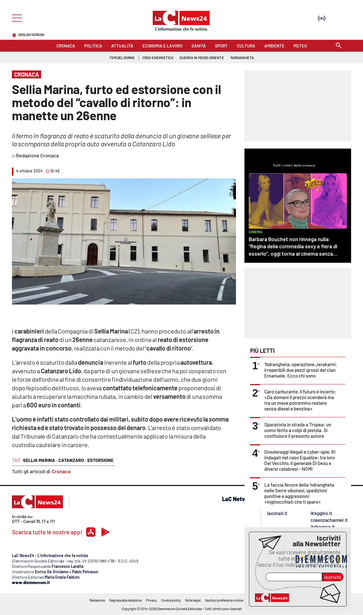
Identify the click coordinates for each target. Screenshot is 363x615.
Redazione (97, 600)
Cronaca (61, 471)
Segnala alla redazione (125, 600)
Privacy (151, 600)
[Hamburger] (15, 17)
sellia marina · (40, 460)
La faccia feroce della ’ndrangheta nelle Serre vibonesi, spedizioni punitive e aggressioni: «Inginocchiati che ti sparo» (299, 493)
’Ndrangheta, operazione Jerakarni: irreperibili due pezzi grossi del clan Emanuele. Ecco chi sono (300, 369)
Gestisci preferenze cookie (224, 600)
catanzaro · (72, 460)
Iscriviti (332, 577)
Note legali (193, 600)
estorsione (100, 460)
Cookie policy (171, 600)
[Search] (338, 46)
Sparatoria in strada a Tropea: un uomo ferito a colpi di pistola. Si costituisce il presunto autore (297, 430)
